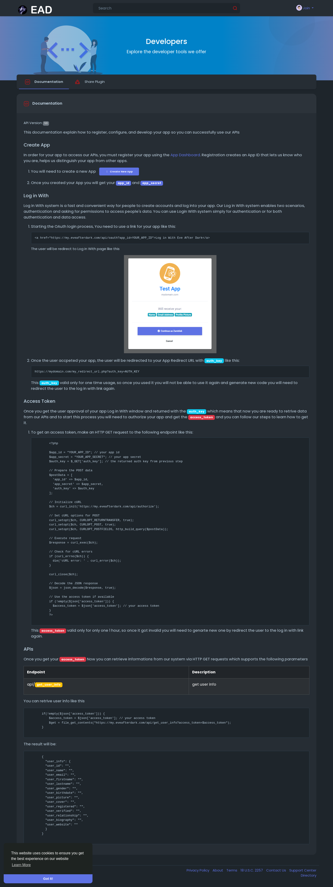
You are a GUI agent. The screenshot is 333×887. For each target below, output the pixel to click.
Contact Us (276, 870)
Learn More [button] (21, 865)
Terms (232, 870)
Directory (308, 876)
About (218, 870)
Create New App (119, 172)
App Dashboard (185, 156)
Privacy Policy (198, 870)
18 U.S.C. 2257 (252, 870)
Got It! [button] (48, 879)
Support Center (302, 870)
